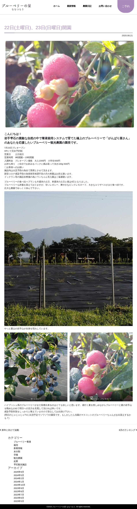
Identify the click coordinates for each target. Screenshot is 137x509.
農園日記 (87, 6)
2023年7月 (19, 494)
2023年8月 (19, 491)
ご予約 (126, 6)
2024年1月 (19, 481)
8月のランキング (128, 430)
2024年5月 (19, 475)
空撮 (16, 454)
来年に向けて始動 (9, 430)
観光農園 (18, 458)
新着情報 (18, 448)
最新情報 (71, 6)
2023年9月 (19, 488)
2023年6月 (19, 498)
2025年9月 (19, 472)
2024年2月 (19, 478)
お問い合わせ (105, 6)
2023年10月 (19, 485)
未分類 (17, 451)
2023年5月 (19, 501)
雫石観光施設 (20, 464)
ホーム (56, 6)
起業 (16, 461)
